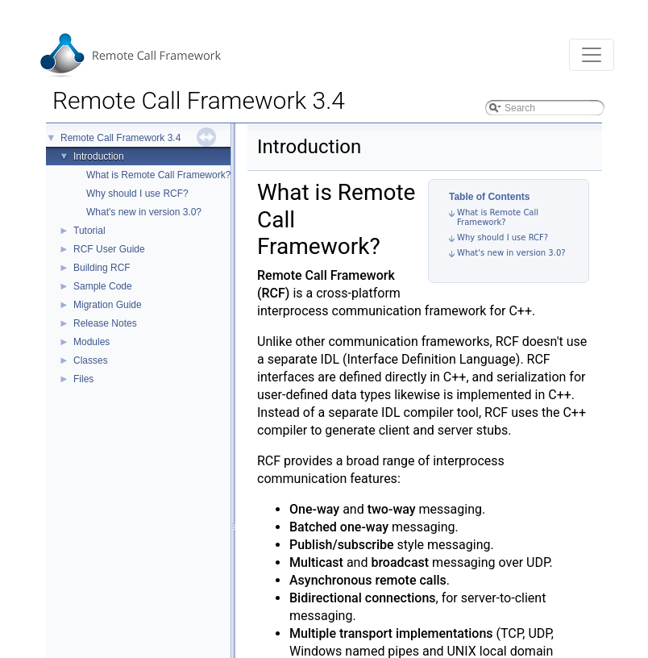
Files (83, 379)
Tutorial (89, 230)
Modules (91, 342)
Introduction (98, 156)
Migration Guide (107, 304)
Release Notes (105, 323)
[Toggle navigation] (591, 55)
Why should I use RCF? (137, 193)
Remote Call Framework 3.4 (120, 138)
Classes (90, 360)
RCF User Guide (109, 249)
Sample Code (102, 286)
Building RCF (102, 267)
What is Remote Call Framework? (158, 175)
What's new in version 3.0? (143, 212)
